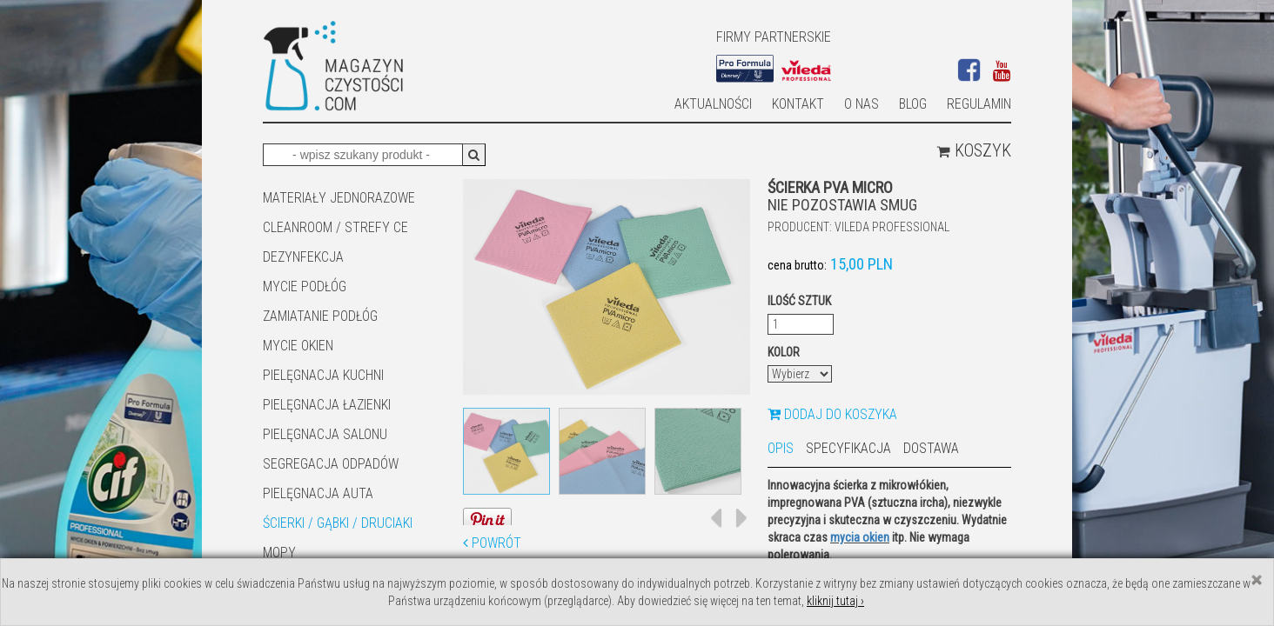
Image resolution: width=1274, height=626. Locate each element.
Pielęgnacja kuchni (323, 375)
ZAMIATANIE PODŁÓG (320, 316)
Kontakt (798, 104)
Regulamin (979, 104)
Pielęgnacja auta (318, 493)
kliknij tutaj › (835, 601)
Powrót (492, 543)
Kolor (784, 352)
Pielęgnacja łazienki (327, 404)
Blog (913, 104)
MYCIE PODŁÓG (304, 286)
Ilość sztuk (799, 301)
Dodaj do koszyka (832, 414)
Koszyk (973, 150)
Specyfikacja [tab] (848, 448)
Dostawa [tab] (931, 448)
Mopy (279, 552)
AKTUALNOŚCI (713, 104)
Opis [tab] (781, 448)
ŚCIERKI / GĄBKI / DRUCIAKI (337, 523)
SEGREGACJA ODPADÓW (331, 464)
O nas (861, 104)
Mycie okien (298, 345)
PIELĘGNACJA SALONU (325, 434)
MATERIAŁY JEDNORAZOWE (339, 198)
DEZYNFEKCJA (303, 257)
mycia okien (859, 537)
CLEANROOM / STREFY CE (335, 227)
